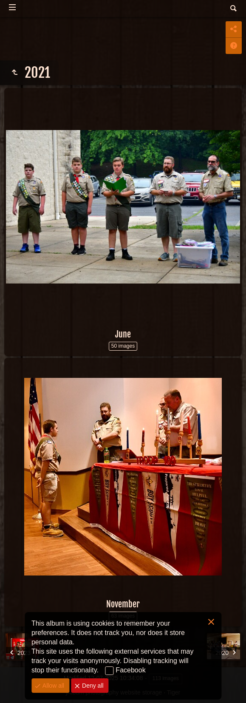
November (123, 604)
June (123, 334)
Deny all (91, 685)
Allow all (52, 685)
